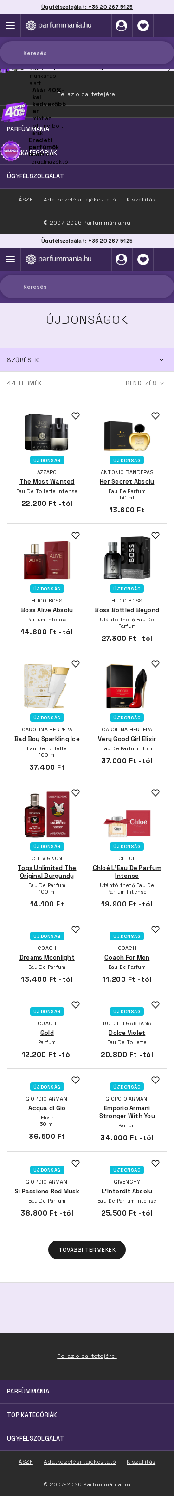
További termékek (87, 1249)
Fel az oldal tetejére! (87, 1356)
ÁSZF (26, 1462)
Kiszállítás (141, 1462)
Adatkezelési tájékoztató (80, 1462)
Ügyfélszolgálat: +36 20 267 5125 (87, 240)
